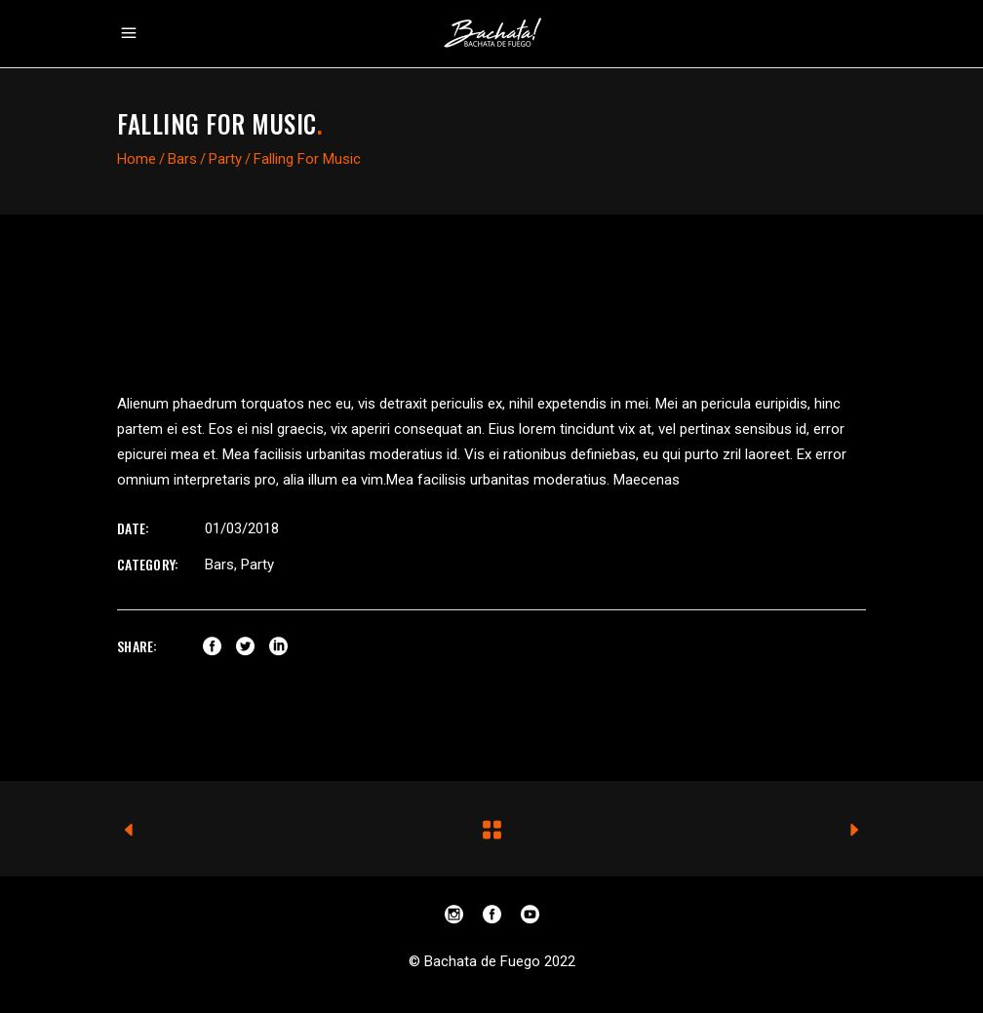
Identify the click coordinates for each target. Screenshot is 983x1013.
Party (225, 159)
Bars (182, 159)
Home (136, 159)
